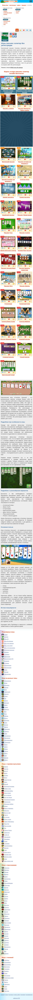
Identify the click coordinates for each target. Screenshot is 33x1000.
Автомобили (6, 962)
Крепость (5, 709)
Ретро (4, 670)
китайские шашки (7, 12)
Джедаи (5, 887)
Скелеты (5, 940)
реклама (23, 994)
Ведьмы (5, 872)
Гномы (4, 881)
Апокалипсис (6, 681)
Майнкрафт (6, 656)
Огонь (4, 723)
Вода (4, 690)
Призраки (5, 925)
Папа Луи (5, 824)
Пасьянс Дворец (24, 279)
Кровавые (5, 654)
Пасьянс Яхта (8, 279)
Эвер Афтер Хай (7, 861)
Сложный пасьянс (8, 350)
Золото (5, 701)
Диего (4, 782)
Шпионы (5, 953)
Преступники (6, 923)
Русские (5, 672)
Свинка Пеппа (7, 830)
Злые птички (6, 793)
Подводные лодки (8, 978)
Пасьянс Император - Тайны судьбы (24, 102)
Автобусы (5, 960)
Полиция (5, 920)
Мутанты (5, 907)
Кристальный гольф (8, 368)
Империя (5, 703)
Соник (4, 841)
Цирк (4, 755)
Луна (4, 714)
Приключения (6, 667)
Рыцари (5, 936)
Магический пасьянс (8, 155)
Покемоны (6, 918)
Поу (4, 828)
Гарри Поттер (6, 780)
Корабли (5, 971)
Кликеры (5, 652)
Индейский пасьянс (8, 208)
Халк (4, 850)
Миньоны (5, 810)
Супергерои (6, 742)
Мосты (5, 718)
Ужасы (5, 747)
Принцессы (6, 927)
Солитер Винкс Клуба (8, 314)
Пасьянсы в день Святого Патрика (25, 84)
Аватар (5, 767)
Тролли (5, 949)
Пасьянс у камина (8, 101)
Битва (4, 683)
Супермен (5, 843)
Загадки (5, 637)
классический (6, 21)
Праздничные (6, 665)
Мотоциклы (6, 975)
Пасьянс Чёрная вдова (24, 208)
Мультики (5, 720)
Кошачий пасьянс (24, 332)
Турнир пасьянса (24, 190)
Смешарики (6, 837)
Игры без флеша (7, 641)
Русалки (5, 934)
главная (2, 994)
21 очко (17, 11)
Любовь (5, 716)
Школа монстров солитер (8, 243)
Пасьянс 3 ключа (24, 226)
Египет (5, 696)
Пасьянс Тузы (8, 226)
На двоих (5, 663)
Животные (6, 892)
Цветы (4, 753)
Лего (4, 712)
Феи (4, 951)
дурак (17, 12)
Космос (5, 707)
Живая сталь (6, 789)
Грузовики (5, 969)
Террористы (6, 947)
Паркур (5, 727)
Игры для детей (7, 646)
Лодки (4, 973)
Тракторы (5, 991)
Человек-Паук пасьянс (24, 243)
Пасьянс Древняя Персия (8, 332)
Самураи (5, 938)
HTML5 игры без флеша (16, 67)
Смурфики (6, 839)
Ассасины (5, 868)
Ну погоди (5, 817)
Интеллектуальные (8, 650)
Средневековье (7, 740)
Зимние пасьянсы (8, 190)
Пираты (5, 916)
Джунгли (5, 694)
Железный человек (8, 786)
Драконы (5, 890)
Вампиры (5, 870)
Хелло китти (6, 852)
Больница (5, 685)
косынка (5, 22)
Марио (5, 806)
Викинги (5, 874)
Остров (5, 725)
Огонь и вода (6, 819)
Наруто (5, 815)
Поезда (5, 980)
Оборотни (5, 914)
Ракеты (5, 982)
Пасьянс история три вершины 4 (24, 155)
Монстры (5, 905)
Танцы (4, 744)
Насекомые (6, 909)
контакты (11, 994)
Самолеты (6, 984)
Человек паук (6, 854)
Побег (4, 733)
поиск (6, 994)
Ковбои (5, 898)
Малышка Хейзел (7, 804)
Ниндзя (5, 912)
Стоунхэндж (8, 297)
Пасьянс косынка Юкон (8, 261)
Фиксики (5, 848)
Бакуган (5, 769)
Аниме (4, 635)
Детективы (6, 885)
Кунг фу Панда (7, 797)
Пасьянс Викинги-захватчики (24, 262)
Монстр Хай (6, 813)
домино (5, 11)
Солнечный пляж (24, 297)
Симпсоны (6, 832)
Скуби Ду (5, 835)
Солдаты (5, 942)
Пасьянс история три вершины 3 (8, 173)
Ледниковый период (8, 799)
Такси (4, 986)
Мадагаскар (6, 802)
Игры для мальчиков (8, 648)
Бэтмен (5, 775)
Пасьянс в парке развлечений (8, 84)
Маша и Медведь (7, 808)
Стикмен (5, 945)
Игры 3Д (5, 639)
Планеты (5, 731)
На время (5, 661)
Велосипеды (6, 964)
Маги (4, 903)
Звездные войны (7, 791)
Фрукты (5, 751)
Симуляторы (6, 674)
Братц (4, 773)
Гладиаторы (6, 879)
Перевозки (6, 729)
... (3, 16)
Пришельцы (6, 929)
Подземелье (6, 736)
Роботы (5, 931)
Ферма (5, 749)
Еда (4, 698)
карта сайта (17, 994)
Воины (5, 876)
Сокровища (6, 738)
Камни (4, 705)
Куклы (4, 901)
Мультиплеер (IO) (7, 659)
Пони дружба (6, 826)
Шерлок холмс (7, 857)
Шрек (4, 859)
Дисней (5, 784)
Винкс (4, 778)
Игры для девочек (8, 643)
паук (4, 24)
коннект (5, 14)
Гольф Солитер (24, 350)
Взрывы (5, 687)
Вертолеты (6, 967)
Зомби (4, 894)
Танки (4, 989)
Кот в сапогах (6, 795)
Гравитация (6, 692)
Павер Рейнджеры (8, 821)
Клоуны (5, 896)
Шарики (5, 758)
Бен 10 (5, 771)
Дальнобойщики (7, 883)
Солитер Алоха (24, 172)
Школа (5, 760)
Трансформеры (7, 846)
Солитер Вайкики (24, 314)
